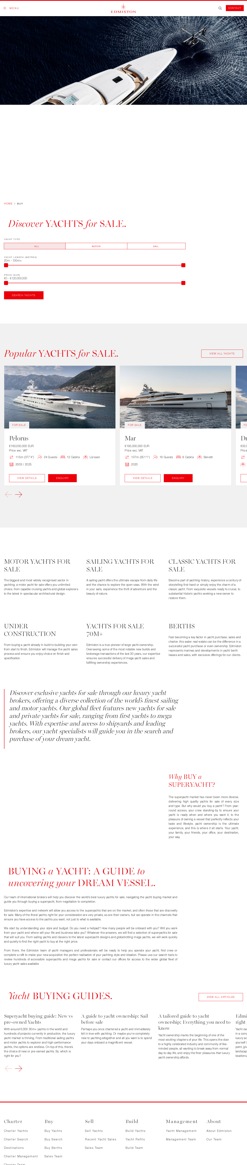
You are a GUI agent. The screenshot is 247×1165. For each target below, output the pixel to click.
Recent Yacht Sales (100, 1139)
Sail (156, 246)
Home (8, 203)
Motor (96, 246)
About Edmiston (219, 1131)
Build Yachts (136, 1131)
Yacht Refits (135, 1139)
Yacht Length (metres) (20, 257)
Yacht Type (12, 239)
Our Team (214, 1139)
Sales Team (54, 1156)
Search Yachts (23, 295)
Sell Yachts (94, 1131)
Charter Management (21, 1156)
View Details (27, 478)
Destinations (14, 1147)
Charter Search (16, 1139)
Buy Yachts (53, 1131)
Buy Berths (53, 1147)
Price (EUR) (12, 275)
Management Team (181, 1139)
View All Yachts (222, 353)
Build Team (134, 1147)
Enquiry (62, 478)
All (36, 246)
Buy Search (54, 1139)
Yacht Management (181, 1131)
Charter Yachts (16, 1131)
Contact (234, 7)
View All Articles (221, 996)
